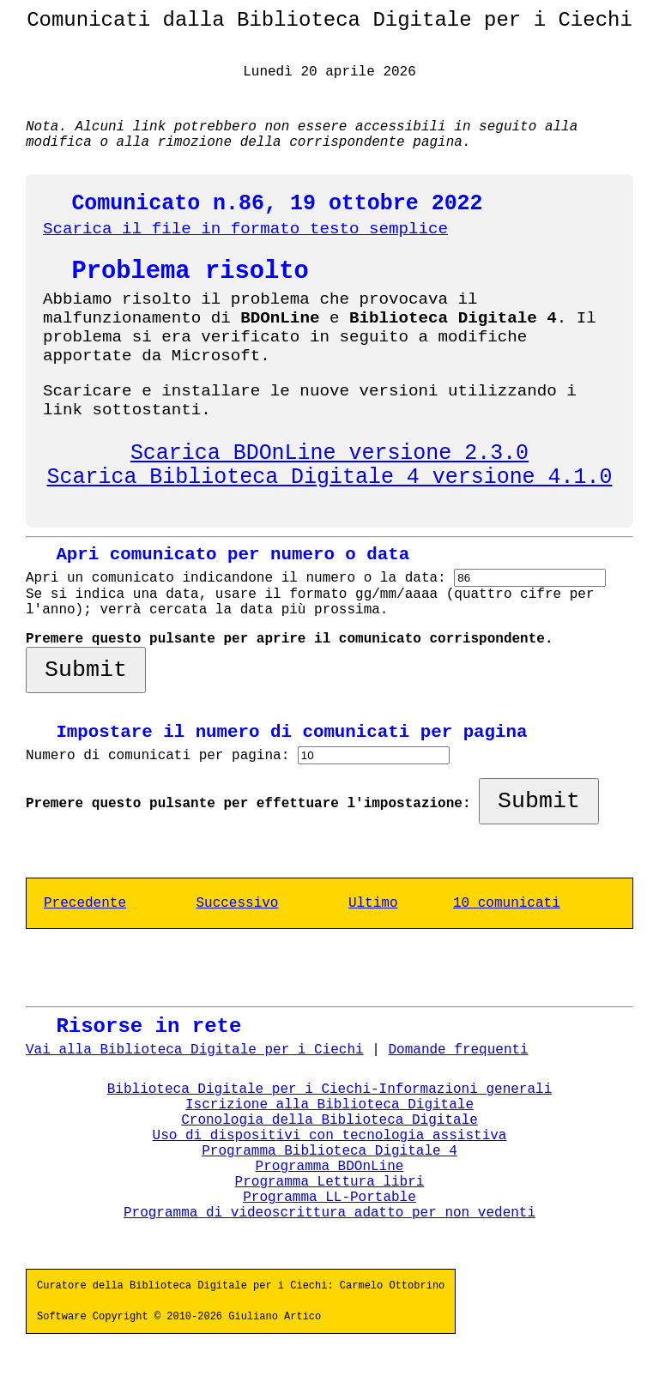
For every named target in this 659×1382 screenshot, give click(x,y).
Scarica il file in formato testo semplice (245, 229)
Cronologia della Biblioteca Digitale (329, 1120)
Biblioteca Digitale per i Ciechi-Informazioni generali (329, 1089)
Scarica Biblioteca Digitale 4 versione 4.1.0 (330, 477)
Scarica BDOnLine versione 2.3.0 (329, 453)
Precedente (85, 903)
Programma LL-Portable (329, 1197)
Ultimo (373, 903)
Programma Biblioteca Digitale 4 (329, 1151)
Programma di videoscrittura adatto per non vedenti (329, 1213)
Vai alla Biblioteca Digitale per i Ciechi (195, 1050)
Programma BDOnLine (330, 1166)
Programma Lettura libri (330, 1182)
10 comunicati (506, 903)
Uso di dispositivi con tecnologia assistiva (330, 1136)
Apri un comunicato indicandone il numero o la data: (240, 578)
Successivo (237, 903)
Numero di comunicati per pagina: (162, 755)
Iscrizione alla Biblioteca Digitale (329, 1105)
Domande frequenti (458, 1050)
